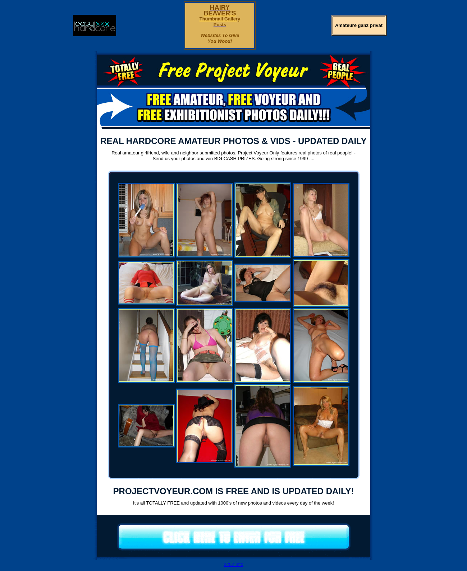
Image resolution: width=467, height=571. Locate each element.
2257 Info (233, 564)
